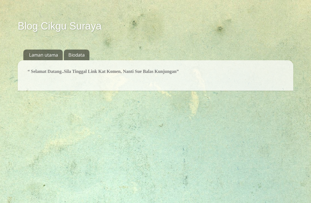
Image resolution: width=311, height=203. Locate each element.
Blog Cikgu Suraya (60, 26)
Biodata (76, 55)
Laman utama (43, 55)
